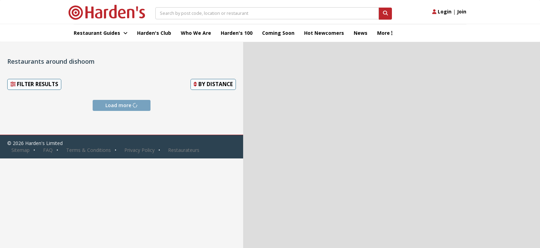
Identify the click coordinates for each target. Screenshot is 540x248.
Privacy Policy (139, 150)
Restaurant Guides (100, 33)
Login (441, 11)
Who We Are (196, 33)
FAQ (48, 150)
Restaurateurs (183, 150)
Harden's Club (154, 33)
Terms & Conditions (88, 150)
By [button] (213, 84)
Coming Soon (278, 33)
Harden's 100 (236, 33)
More (385, 33)
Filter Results (34, 84)
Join (461, 11)
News (360, 33)
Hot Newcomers (324, 33)
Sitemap (20, 150)
